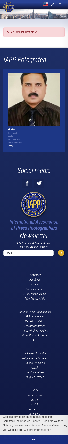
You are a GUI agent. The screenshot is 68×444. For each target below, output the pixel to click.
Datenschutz (35, 414)
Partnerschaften (35, 289)
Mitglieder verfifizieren (35, 358)
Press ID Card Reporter (35, 335)
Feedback (34, 279)
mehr (10, 145)
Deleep (12, 128)
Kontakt (35, 367)
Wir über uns (35, 395)
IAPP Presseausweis (34, 293)
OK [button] (34, 439)
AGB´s (34, 399)
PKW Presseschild (35, 298)
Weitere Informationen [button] (37, 429)
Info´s (35, 390)
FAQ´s (35, 340)
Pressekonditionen (34, 326)
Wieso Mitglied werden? (34, 330)
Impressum (35, 409)
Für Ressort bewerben (35, 353)
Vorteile (35, 284)
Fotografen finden (35, 363)
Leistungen (35, 275)
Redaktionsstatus (35, 321)
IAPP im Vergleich (35, 316)
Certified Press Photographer (35, 312)
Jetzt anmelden (35, 372)
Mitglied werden (35, 377)
